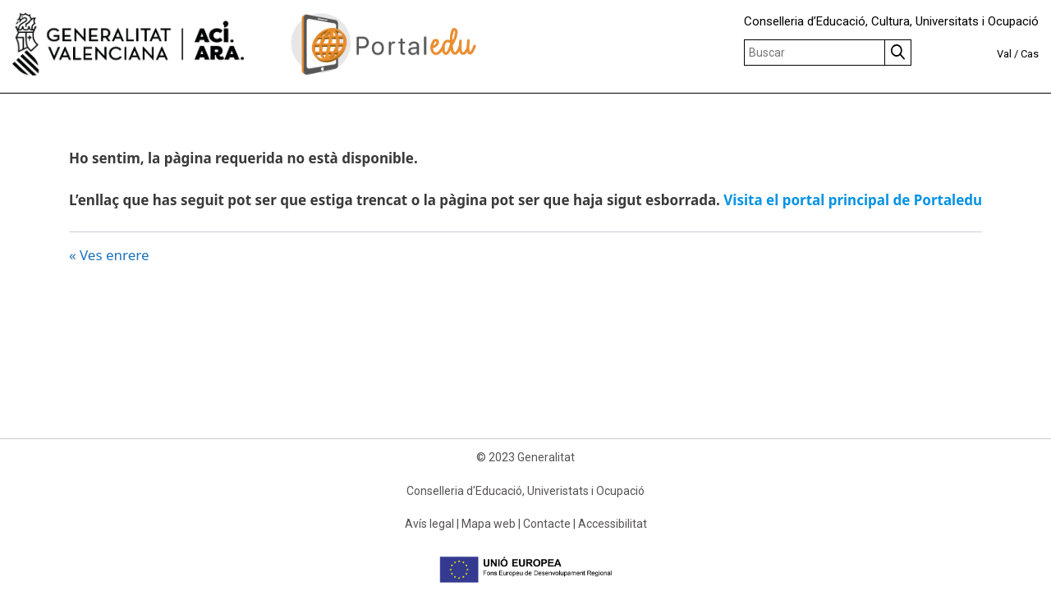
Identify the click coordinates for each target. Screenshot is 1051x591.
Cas (1030, 54)
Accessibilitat (612, 523)
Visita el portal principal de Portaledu (852, 199)
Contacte (547, 523)
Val (1004, 54)
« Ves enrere (109, 254)
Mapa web (488, 523)
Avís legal (429, 523)
